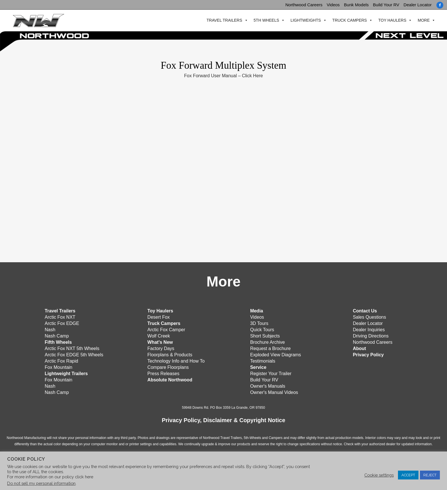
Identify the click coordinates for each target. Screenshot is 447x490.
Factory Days (160, 347)
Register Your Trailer (270, 373)
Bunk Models (356, 4)
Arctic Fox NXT (60, 316)
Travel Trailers (223, 20)
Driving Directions (371, 335)
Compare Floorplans (168, 366)
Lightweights (305, 20)
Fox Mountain (58, 366)
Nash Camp (57, 335)
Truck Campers (348, 20)
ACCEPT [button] (408, 475)
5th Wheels (265, 20)
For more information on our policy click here (50, 476)
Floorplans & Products (169, 354)
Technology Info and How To (176, 360)
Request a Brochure (270, 347)
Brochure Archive (267, 341)
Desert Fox (158, 316)
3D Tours (259, 322)
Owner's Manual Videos (274, 391)
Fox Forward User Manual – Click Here (223, 75)
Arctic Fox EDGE (62, 322)
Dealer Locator (418, 4)
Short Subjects (265, 335)
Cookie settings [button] (379, 475)
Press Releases (163, 373)
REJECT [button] (429, 475)
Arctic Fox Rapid (61, 360)
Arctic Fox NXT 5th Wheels (72, 347)
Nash (50, 329)
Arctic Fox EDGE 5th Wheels (74, 354)
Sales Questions (369, 316)
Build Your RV (386, 4)
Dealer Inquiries (369, 329)
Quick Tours (262, 329)
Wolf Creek (158, 335)
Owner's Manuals (267, 385)
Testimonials (262, 360)
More (422, 20)
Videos (333, 4)
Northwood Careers (303, 4)
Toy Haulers (391, 20)
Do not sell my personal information (41, 483)
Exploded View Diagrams (275, 354)
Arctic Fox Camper (166, 329)
